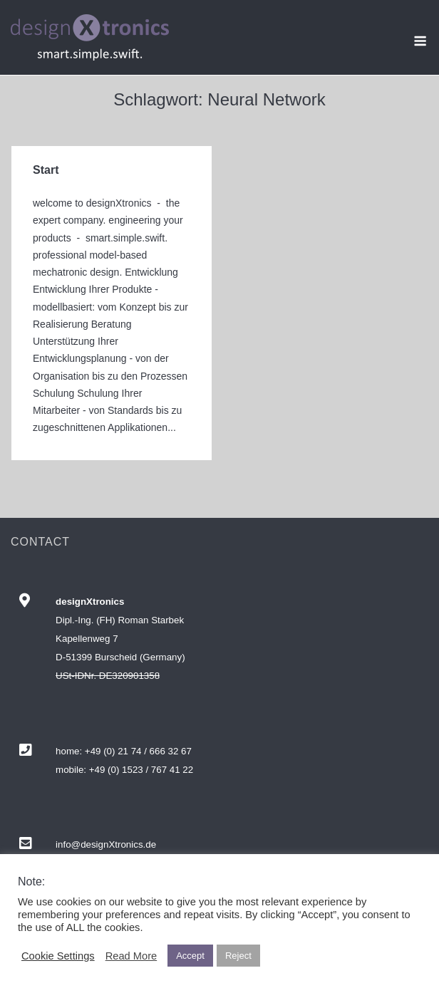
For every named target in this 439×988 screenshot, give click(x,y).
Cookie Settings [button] (58, 956)
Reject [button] (238, 955)
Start (45, 170)
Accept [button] (190, 955)
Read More (131, 956)
